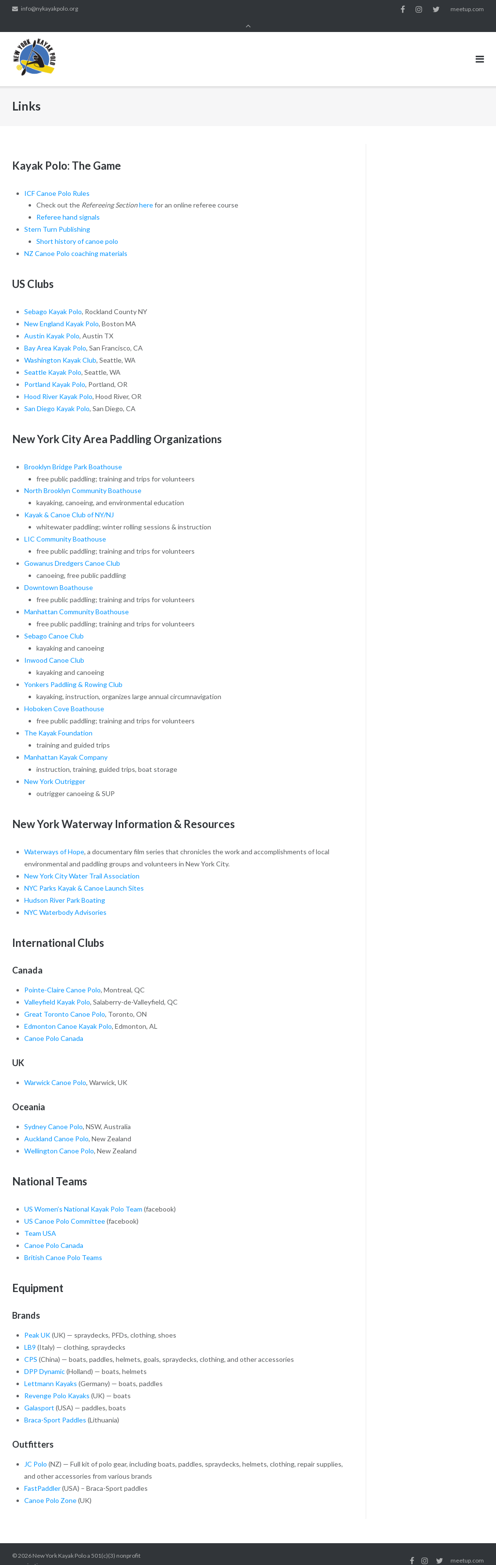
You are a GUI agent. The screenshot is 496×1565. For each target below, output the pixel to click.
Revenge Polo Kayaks (57, 1382)
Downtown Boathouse (58, 574)
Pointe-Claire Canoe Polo (62, 977)
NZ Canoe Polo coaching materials (75, 240)
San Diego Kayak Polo (57, 395)
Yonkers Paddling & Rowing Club (73, 671)
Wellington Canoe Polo (59, 1138)
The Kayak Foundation (58, 720)
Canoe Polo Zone (50, 1487)
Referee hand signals (68, 204)
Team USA (40, 1220)
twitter (436, 9)
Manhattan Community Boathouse (76, 598)
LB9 (30, 1334)
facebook (403, 9)
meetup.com (467, 9)
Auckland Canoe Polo (56, 1125)
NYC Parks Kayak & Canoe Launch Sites (84, 875)
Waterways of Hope (54, 838)
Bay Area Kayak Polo (55, 335)
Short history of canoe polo (77, 228)
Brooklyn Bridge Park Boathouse (73, 453)
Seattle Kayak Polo (52, 359)
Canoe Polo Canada (53, 1025)
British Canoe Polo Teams (63, 1244)
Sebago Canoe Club (54, 623)
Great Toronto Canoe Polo (64, 1001)
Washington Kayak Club (60, 347)
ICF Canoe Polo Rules (57, 180)
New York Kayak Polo (59, 1542)
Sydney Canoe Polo (53, 1113)
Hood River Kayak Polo (58, 383)
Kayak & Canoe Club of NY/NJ (69, 501)
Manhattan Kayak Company (66, 744)
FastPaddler (42, 1475)
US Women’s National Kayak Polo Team (83, 1196)
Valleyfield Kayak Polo (57, 989)
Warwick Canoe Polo (55, 1069)
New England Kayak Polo (61, 310)
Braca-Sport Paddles (55, 1407)
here (146, 192)
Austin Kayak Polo (51, 323)
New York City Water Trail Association (82, 863)
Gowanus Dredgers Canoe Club (72, 550)
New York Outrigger (54, 768)
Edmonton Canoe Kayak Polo (68, 1013)
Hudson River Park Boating (64, 887)
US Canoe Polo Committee (64, 1208)
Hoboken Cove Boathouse (64, 695)
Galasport (39, 1394)
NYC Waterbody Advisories (65, 898)
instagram (419, 9)
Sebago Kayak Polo (53, 298)
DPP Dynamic (44, 1358)
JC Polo (35, 1451)
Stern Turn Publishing (57, 216)
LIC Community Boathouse (65, 526)
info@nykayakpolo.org (49, 9)
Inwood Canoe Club (54, 647)
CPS (30, 1346)
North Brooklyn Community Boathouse (82, 477)
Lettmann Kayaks (50, 1370)
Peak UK (37, 1322)
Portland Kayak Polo (54, 371)
